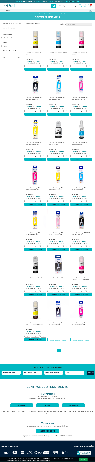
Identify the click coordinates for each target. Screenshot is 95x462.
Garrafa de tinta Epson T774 (56, 278)
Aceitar (83, 459)
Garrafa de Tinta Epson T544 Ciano (58, 52)
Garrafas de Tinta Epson (61, 14)
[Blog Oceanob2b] (90, 11)
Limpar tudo (18, 23)
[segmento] (53, 373)
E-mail (47, 405)
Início (29, 14)
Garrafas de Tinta (48, 14)
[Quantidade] (35, 66)
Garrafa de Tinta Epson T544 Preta (35, 278)
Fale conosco (73, 405)
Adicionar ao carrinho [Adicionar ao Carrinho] (35, 69)
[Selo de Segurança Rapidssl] (83, 455)
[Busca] (53, 6)
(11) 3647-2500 (47, 431)
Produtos (7, 10)
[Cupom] (47, 1)
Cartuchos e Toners (37, 14)
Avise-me (58, 339)
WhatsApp (21, 405)
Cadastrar (90, 372)
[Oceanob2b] (7, 6)
